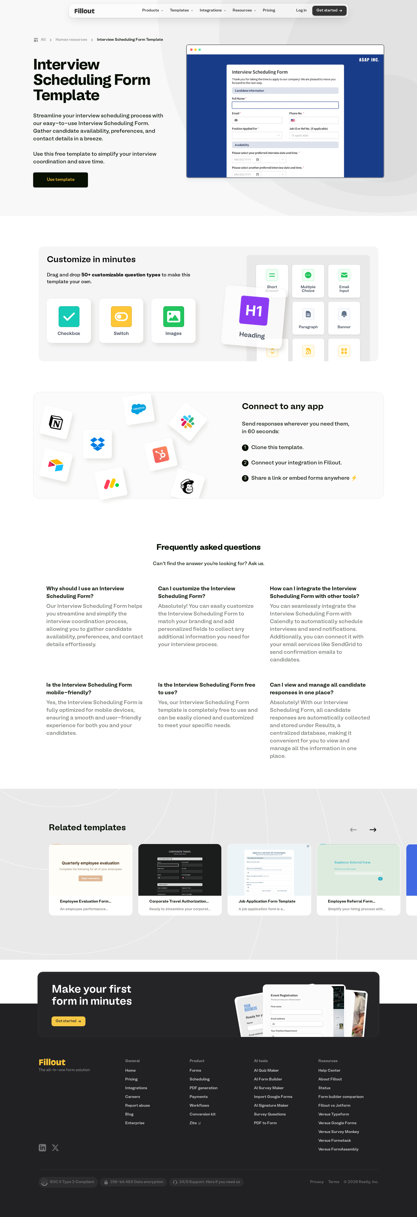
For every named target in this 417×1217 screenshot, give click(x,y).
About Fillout (330, 1079)
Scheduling (200, 1079)
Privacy (317, 1182)
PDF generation (204, 1088)
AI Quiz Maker (266, 1071)
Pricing (269, 10)
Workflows (199, 1106)
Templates (182, 10)
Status (324, 1088)
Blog (129, 1114)
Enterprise (134, 1123)
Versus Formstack (334, 1141)
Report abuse (137, 1106)
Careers (132, 1097)
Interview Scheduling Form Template (130, 40)
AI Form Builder (268, 1079)
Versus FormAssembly (338, 1149)
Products (153, 10)
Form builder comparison (341, 1097)
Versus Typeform (333, 1114)
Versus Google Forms (337, 1123)
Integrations (213, 10)
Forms (195, 1071)
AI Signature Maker (271, 1106)
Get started (329, 11)
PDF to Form (265, 1123)
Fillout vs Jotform (334, 1106)
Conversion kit (203, 1114)
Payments (199, 1097)
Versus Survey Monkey (338, 1132)
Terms (333, 1182)
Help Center (329, 1071)
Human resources (71, 40)
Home (130, 1071)
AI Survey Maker (269, 1088)
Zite (195, 1123)
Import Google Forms (273, 1097)
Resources (245, 10)
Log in (301, 10)
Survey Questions (270, 1114)
